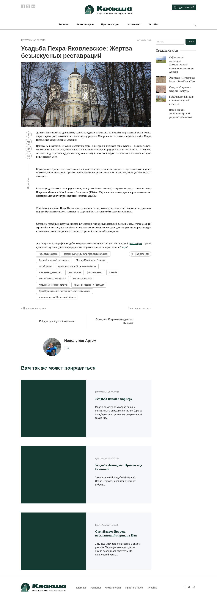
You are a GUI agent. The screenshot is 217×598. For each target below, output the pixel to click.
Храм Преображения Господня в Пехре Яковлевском (64, 291)
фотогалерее (135, 243)
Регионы (64, 24)
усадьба (113, 272)
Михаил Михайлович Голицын (90, 260)
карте (124, 247)
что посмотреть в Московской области (57, 297)
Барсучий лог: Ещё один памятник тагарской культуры (181, 100)
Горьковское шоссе (48, 254)
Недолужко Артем (80, 341)
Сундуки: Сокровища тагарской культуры (180, 89)
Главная (81, 587)
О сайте (153, 24)
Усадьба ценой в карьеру (113, 399)
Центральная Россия (33, 40)
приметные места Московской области (77, 266)
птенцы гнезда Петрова (50, 272)
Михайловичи (45, 266)
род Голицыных (94, 272)
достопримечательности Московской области (86, 254)
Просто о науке (110, 24)
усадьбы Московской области (53, 285)
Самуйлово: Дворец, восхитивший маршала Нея (116, 533)
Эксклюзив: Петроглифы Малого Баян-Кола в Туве (182, 79)
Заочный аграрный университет (54, 260)
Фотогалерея (113, 587)
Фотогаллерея (85, 24)
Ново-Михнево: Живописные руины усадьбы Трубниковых (180, 113)
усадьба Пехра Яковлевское (52, 278)
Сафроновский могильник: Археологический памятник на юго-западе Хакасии (181, 64)
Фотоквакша (134, 24)
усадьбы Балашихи (82, 278)
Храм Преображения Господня (89, 285)
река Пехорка (74, 272)
